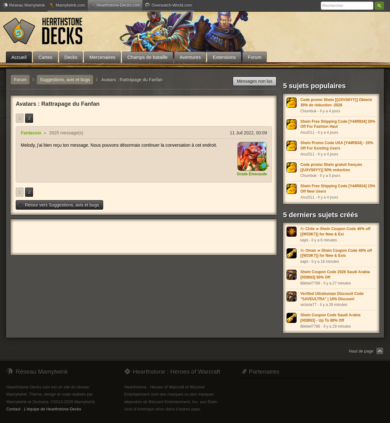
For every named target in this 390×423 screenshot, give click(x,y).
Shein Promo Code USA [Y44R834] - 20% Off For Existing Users (336, 145)
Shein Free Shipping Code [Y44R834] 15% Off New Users (337, 189)
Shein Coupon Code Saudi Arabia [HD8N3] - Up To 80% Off (330, 318)
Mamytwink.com (67, 5)
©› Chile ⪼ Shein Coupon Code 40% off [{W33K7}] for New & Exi (335, 231)
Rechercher (379, 6)
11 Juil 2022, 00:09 (248, 132)
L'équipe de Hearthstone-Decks (52, 409)
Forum (20, 79)
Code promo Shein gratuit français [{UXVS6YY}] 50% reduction (331, 167)
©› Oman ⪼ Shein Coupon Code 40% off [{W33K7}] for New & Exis (336, 253)
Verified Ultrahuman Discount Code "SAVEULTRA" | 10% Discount (332, 296)
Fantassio (31, 132)
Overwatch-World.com (168, 5)
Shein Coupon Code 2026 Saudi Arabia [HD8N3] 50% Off (335, 274)
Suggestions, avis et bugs (65, 79)
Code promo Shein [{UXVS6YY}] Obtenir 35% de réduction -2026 (336, 102)
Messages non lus (254, 81)
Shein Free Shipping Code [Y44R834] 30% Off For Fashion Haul (337, 124)
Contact (13, 409)
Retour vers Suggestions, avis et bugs (59, 204)
